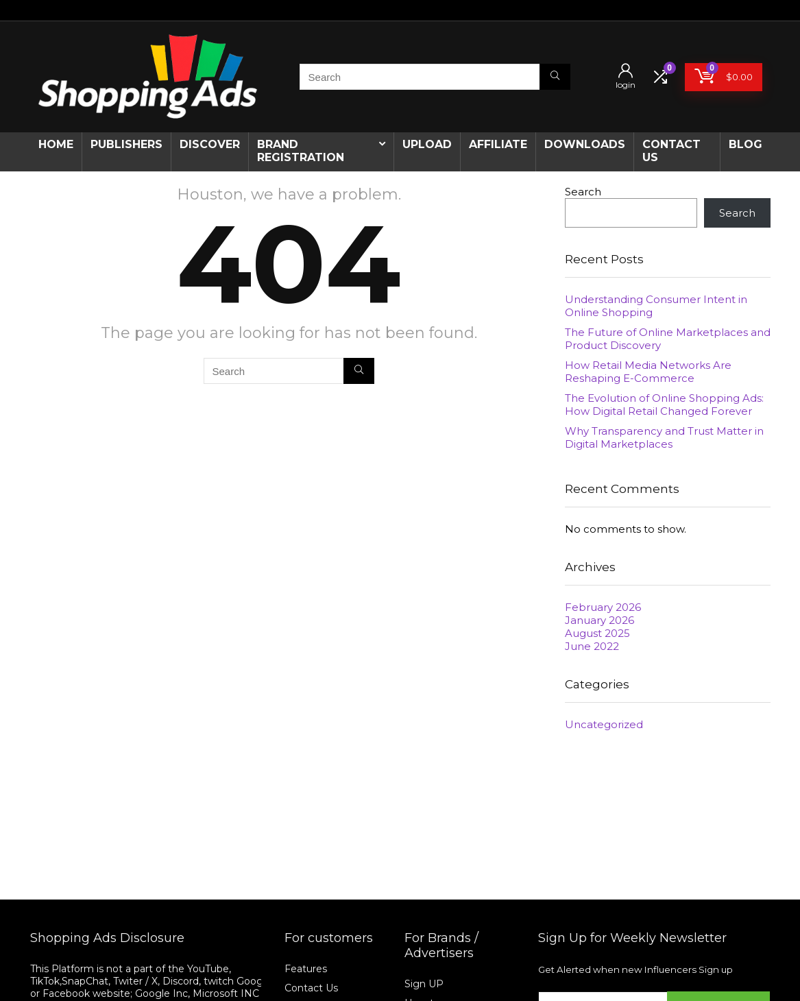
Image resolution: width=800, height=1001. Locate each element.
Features (305, 969)
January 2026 (599, 620)
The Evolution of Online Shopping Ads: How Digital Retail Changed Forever (664, 404)
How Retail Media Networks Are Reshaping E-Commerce (648, 372)
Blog (745, 144)
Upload (427, 144)
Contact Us (311, 988)
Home (55, 144)
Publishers (126, 144)
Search (583, 191)
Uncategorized (604, 724)
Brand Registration (300, 151)
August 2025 (597, 633)
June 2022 (592, 646)
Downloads (584, 144)
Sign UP (424, 984)
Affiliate (498, 144)
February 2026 (603, 607)
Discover (210, 144)
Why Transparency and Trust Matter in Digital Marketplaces (664, 437)
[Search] (555, 77)
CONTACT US (671, 151)
